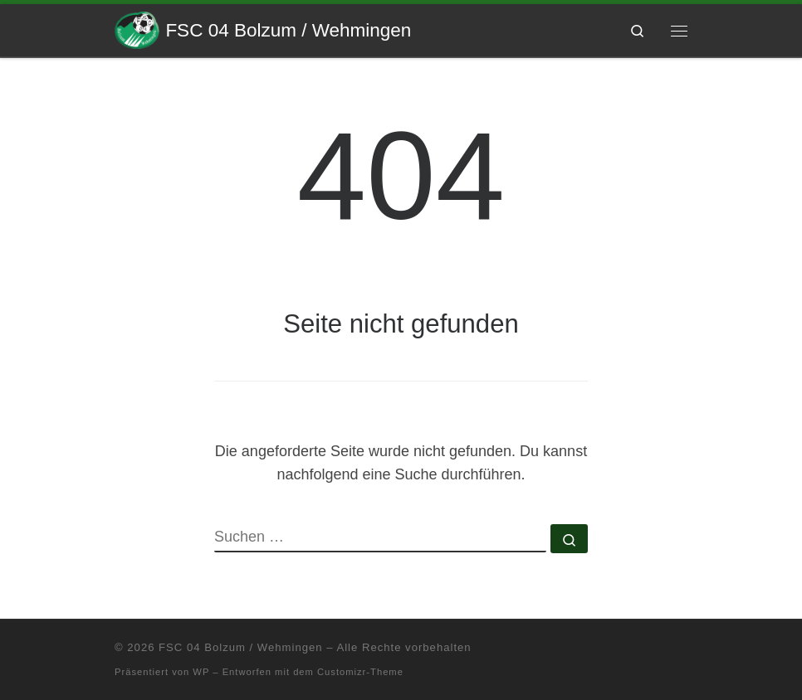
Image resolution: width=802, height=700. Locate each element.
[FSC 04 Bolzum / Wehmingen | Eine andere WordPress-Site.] (137, 28)
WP (201, 672)
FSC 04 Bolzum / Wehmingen (240, 647)
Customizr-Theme (360, 672)
